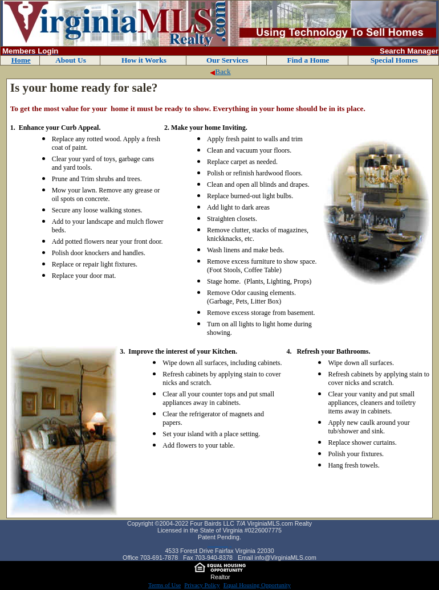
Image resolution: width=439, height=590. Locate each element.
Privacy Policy (202, 585)
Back (220, 71)
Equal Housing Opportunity (257, 585)
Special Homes (394, 60)
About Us (70, 60)
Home (21, 60)
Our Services (227, 60)
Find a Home (308, 60)
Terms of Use (164, 585)
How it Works (143, 60)
